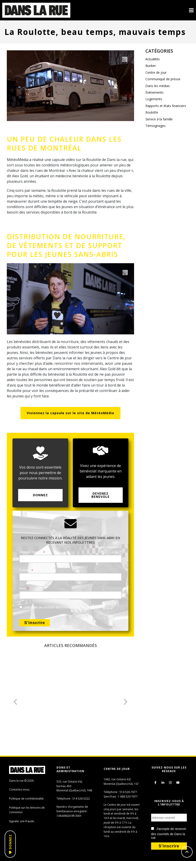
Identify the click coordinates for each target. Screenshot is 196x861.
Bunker (150, 65)
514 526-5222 (81, 798)
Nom (24, 588)
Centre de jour (156, 72)
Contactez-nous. (19, 789)
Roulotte (151, 112)
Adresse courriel (32, 552)
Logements (153, 99)
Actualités (152, 59)
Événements (154, 92)
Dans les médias (157, 86)
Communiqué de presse (162, 79)
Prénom (26, 570)
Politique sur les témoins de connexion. (27, 810)
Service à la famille (159, 119)
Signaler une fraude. (22, 821)
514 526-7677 (128, 792)
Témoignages (155, 126)
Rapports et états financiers (165, 106)
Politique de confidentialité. (26, 798)
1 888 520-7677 (128, 796)
